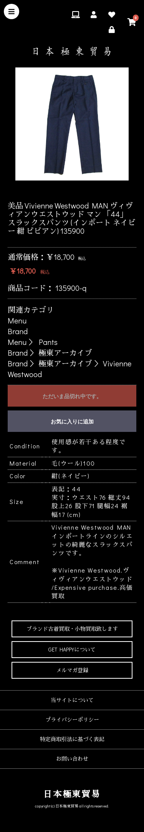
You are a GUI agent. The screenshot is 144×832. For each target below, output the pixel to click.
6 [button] (101, 190)
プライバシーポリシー (72, 719)
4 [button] (78, 190)
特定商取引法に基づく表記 (72, 739)
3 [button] (66, 190)
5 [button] (89, 190)
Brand (18, 331)
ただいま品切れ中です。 (72, 396)
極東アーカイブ (65, 353)
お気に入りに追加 (72, 421)
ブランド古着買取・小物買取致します (72, 628)
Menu (17, 320)
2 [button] (55, 190)
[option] (72, 124)
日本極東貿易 (72, 793)
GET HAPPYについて (72, 649)
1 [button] (43, 190)
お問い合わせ (72, 758)
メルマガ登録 (72, 670)
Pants (48, 342)
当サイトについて (72, 700)
